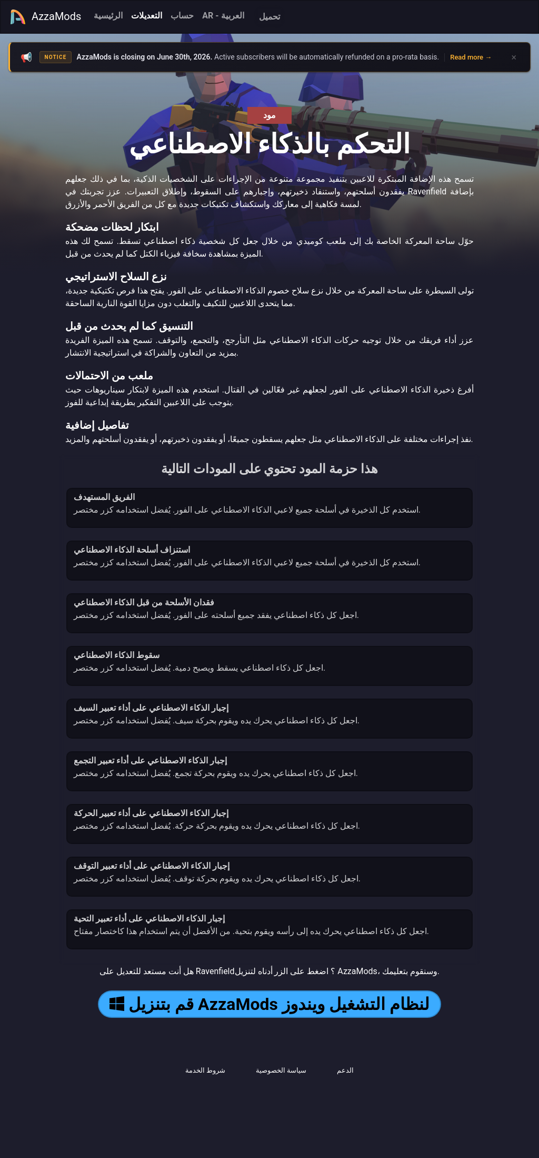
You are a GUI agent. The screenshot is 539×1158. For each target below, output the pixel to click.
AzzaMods (45, 16)
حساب (182, 16)
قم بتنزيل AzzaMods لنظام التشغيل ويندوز (269, 1004)
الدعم (345, 1070)
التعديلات (146, 16)
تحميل (269, 17)
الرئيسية (108, 16)
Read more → (471, 57)
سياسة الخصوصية (281, 1070)
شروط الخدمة (205, 1070)
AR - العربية (223, 16)
